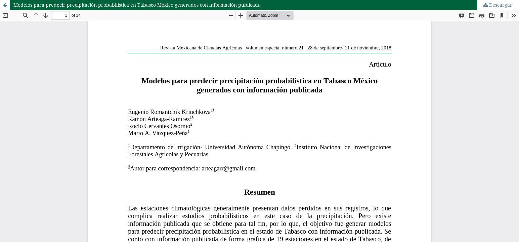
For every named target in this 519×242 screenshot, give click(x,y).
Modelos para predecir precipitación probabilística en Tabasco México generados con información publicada (137, 5)
